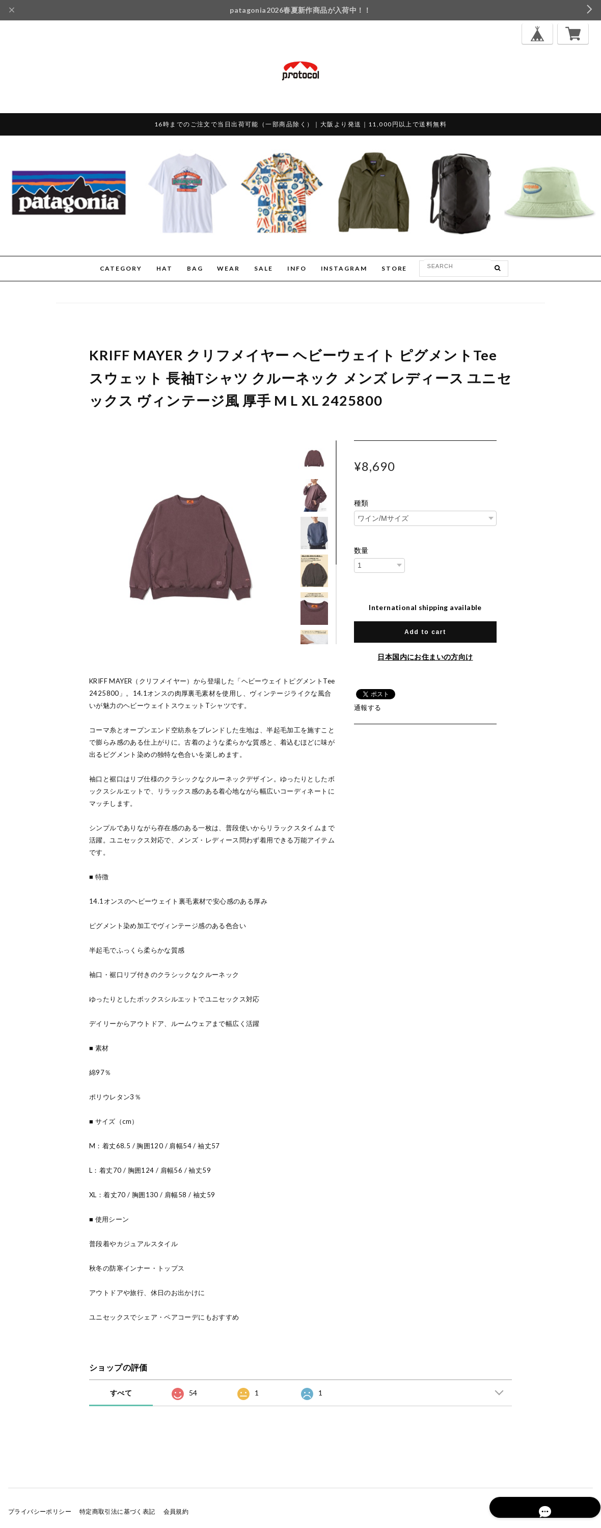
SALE (263, 268)
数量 (361, 550)
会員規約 (176, 1511)
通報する (367, 707)
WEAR (228, 268)
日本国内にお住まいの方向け (425, 656)
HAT (164, 268)
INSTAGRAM (344, 268)
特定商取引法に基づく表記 (117, 1511)
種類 (361, 503)
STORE (394, 268)
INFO (297, 268)
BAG (195, 268)
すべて (121, 1392)
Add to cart (425, 632)
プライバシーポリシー (39, 1511)
